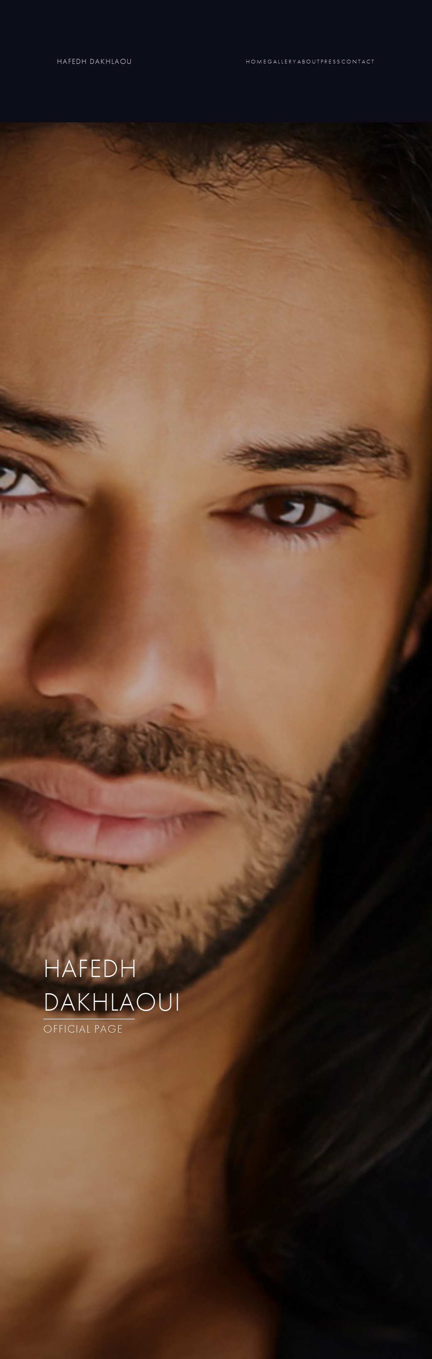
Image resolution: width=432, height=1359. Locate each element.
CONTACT (358, 61)
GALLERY (282, 61)
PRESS (331, 61)
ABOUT (309, 61)
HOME (257, 61)
